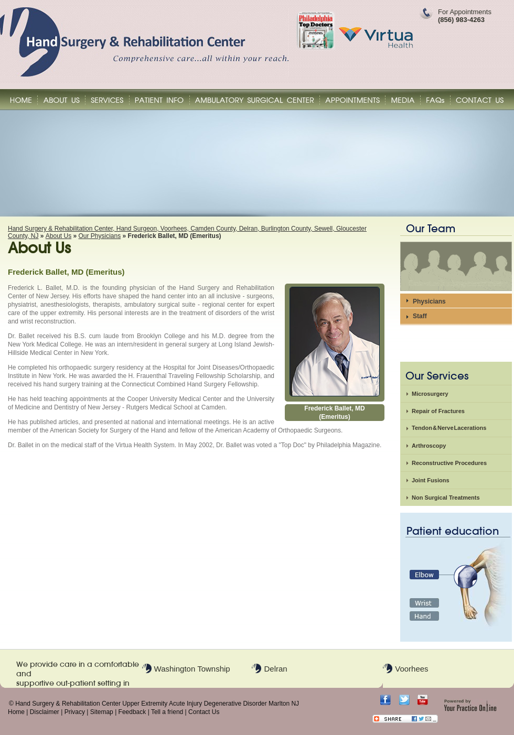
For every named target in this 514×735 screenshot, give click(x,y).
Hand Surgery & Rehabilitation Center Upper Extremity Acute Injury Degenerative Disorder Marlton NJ (157, 703)
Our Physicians (100, 236)
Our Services (436, 376)
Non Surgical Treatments (446, 497)
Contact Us (203, 712)
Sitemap (101, 712)
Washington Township (192, 668)
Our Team (430, 228)
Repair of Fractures (438, 411)
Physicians (429, 301)
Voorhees (411, 668)
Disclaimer (44, 712)
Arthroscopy (429, 445)
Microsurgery (430, 394)
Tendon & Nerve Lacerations (449, 428)
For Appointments (464, 16)
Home (16, 712)
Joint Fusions (430, 480)
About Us (58, 236)
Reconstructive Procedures (449, 463)
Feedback (132, 712)
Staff (420, 316)
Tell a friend (167, 712)
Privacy (75, 712)
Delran (275, 668)
